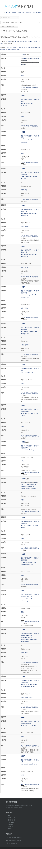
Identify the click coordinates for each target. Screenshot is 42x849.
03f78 (22, 585)
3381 (23, 54)
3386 (23, 246)
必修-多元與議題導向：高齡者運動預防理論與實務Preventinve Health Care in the (30, 723)
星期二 (15, 41)
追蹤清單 (14, 12)
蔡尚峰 (26, 267)
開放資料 (10, 826)
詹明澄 (22, 267)
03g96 (22, 746)
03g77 (22, 621)
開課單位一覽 (11, 818)
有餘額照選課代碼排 (28, 47)
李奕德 (22, 226)
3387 (23, 287)
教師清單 (10, 828)
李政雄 (22, 653)
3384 (23, 168)
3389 (23, 364)
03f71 (22, 126)
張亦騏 (26, 698)
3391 (23, 442)
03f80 (22, 707)
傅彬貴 (26, 308)
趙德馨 (26, 345)
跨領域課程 (11, 822)
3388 (23, 323)
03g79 (22, 511)
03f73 (22, 236)
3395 (23, 590)
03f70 (22, 87)
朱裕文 (22, 116)
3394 (23, 554)
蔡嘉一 (26, 190)
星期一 (10, 41)
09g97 (22, 784)
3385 (23, 205)
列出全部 (9, 47)
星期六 (35, 41)
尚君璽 (22, 775)
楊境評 (22, 76)
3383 (23, 132)
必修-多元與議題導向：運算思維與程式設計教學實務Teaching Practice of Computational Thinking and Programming (30, 637)
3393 (23, 517)
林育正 (31, 698)
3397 (23, 676)
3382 (23, 95)
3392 (23, 478)
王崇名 (22, 612)
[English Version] (36, 12)
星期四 (25, 41)
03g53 (22, 436)
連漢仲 (26, 226)
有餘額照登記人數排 (13, 49)
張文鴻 (22, 575)
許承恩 (22, 736)
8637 (23, 756)
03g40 (22, 548)
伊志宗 (22, 461)
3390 (23, 405)
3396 (23, 629)
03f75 (22, 393)
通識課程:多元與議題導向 (31, 87)
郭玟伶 (22, 383)
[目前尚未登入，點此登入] (24, 12)
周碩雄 (22, 698)
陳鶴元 (26, 653)
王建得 (22, 345)
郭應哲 (22, 538)
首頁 (9, 816)
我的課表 (8, 12)
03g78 (22, 472)
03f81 (22, 662)
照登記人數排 (17, 47)
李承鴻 (22, 190)
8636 (23, 717)
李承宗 (22, 426)
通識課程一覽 (11, 820)
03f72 (22, 199)
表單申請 (10, 824)
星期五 (30, 41)
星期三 (20, 41)
